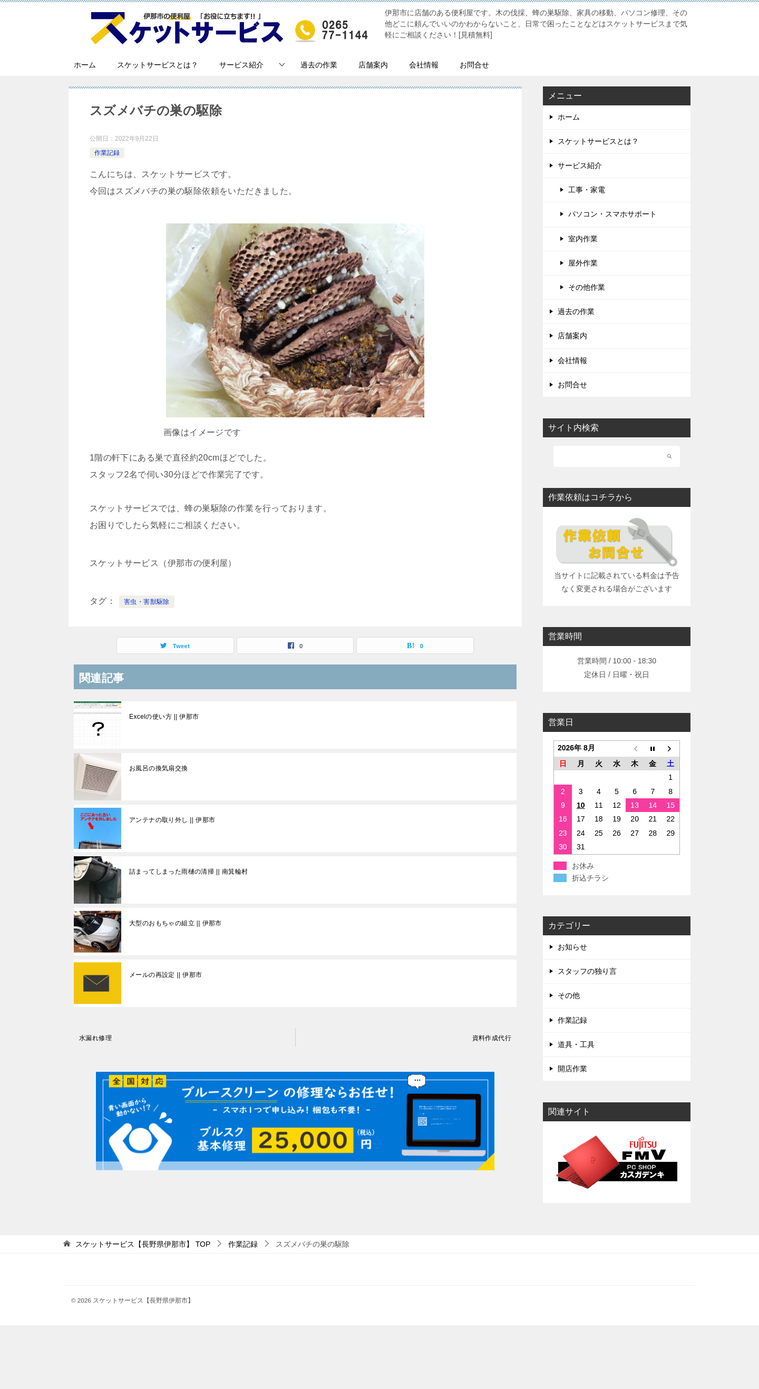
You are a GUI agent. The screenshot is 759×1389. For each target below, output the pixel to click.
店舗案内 (373, 65)
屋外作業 (583, 263)
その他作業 (586, 287)
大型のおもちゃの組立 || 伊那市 (175, 923)
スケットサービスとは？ (157, 65)
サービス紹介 (241, 65)
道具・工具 (576, 1044)
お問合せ (474, 65)
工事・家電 (586, 189)
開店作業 (572, 1068)
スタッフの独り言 (587, 971)
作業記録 (107, 152)
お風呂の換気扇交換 (158, 768)
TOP (142, 1244)
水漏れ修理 (95, 1038)
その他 (569, 995)
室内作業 (583, 238)
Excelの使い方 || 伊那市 (164, 716)
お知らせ (572, 947)
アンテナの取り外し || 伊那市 (172, 820)
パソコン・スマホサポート (612, 214)
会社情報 (424, 65)
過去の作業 (318, 65)
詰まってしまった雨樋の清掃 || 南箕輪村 (188, 871)
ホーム (85, 65)
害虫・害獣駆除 (147, 601)
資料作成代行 (491, 1038)
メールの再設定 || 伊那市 (165, 975)
